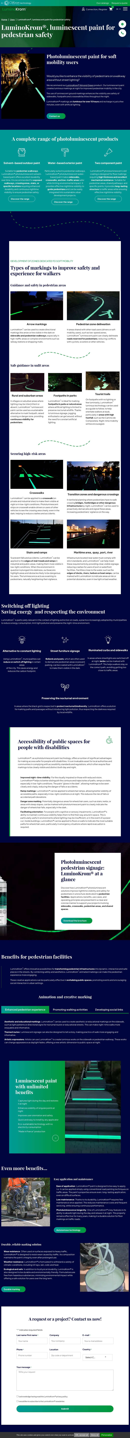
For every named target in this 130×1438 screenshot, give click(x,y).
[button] (25, 1009)
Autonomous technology (68, 1230)
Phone (20, 1349)
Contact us (54, 116)
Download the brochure (75, 920)
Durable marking (12, 1289)
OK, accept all (81, 1435)
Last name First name (27, 1335)
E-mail (86, 1335)
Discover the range (20, 199)
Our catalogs (102, 3)
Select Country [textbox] (92, 1357)
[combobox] (98, 1357)
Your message (24, 1367)
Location (54, 1349)
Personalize (106, 1435)
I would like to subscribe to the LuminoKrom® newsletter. (42, 1401)
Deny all (94, 1435)
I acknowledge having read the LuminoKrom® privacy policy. (43, 1396)
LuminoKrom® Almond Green (80, 85)
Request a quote (119, 3)
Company (54, 1335)
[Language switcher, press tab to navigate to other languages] (119, 9)
